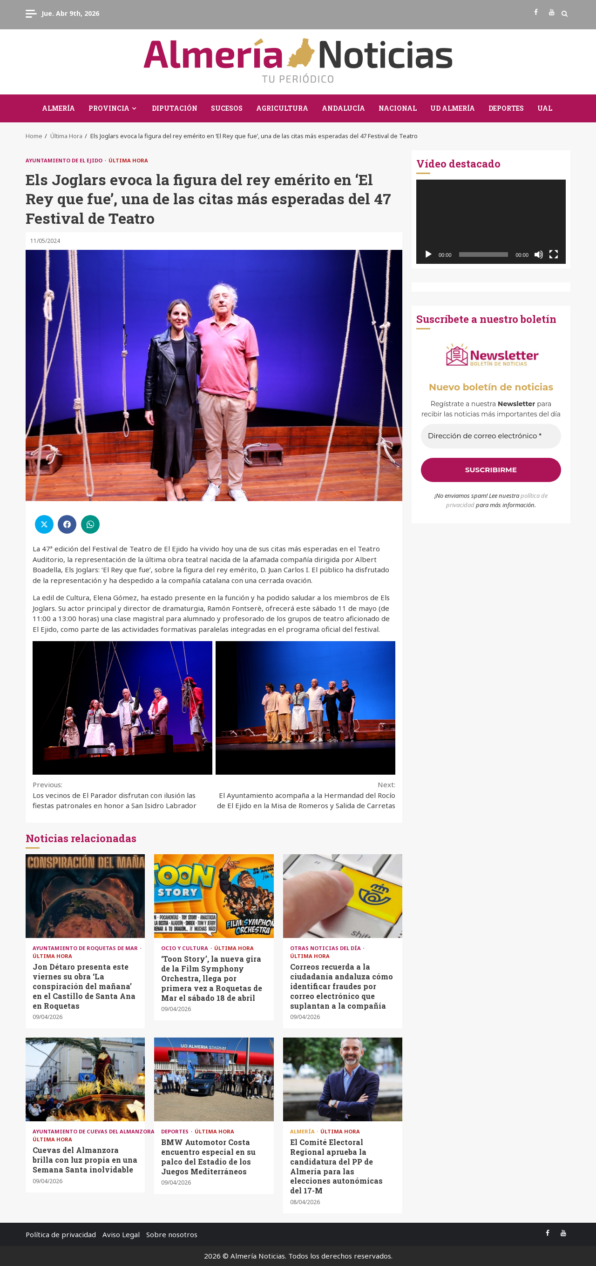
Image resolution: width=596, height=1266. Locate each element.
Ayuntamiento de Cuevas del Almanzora (94, 1131)
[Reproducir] (428, 254)
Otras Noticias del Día (326, 948)
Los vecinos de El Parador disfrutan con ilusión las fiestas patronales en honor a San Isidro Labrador (123, 794)
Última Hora (128, 160)
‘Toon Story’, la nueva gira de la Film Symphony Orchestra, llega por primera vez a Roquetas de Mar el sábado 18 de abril (213, 896)
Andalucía (343, 108)
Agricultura (282, 108)
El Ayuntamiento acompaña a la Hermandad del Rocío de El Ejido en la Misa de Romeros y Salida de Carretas (305, 794)
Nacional (398, 108)
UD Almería (452, 108)
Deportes (506, 108)
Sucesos (227, 108)
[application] (491, 222)
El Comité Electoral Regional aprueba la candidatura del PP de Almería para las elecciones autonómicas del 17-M (342, 1079)
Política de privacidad (61, 1234)
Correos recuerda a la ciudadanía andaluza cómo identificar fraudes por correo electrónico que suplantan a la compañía (342, 896)
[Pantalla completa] (553, 254)
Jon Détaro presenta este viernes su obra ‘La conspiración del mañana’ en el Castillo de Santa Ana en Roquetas (85, 896)
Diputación (174, 108)
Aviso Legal (121, 1234)
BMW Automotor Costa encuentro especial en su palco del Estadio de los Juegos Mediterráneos (213, 1079)
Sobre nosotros (171, 1234)
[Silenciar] (538, 254)
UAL (544, 108)
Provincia (108, 108)
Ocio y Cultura (185, 948)
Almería (58, 108)
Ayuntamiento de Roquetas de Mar (86, 948)
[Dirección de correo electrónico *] (491, 436)
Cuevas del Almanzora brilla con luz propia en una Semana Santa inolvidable (85, 1079)
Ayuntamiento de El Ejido (65, 160)
